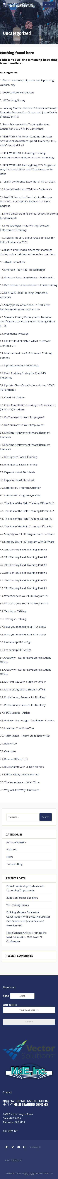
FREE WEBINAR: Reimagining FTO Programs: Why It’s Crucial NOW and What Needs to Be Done (28, 169)
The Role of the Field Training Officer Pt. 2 (29, 503)
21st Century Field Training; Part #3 (25, 549)
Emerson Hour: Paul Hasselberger (24, 269)
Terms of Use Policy (13, 1160)
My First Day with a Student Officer (25, 681)
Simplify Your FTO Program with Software (29, 534)
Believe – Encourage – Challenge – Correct (29, 720)
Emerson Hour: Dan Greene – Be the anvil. (29, 277)
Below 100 (10, 743)
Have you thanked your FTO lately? (25, 626)
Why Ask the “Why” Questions (21, 790)
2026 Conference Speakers (18, 92)
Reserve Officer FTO (16, 759)
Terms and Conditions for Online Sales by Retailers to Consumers (29, 1174)
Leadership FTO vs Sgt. (17, 642)
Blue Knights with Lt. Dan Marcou (24, 766)
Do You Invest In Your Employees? (24, 417)
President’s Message (16, 333)
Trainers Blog (14, 864)
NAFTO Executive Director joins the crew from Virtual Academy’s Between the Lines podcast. (26, 201)
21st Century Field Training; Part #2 (25, 565)
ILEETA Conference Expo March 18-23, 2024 (29, 181)
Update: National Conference (21, 365)
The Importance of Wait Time (21, 782)
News (9, 856)
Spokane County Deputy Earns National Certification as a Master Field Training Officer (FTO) (27, 321)
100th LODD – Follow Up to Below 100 (27, 736)
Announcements (16, 842)
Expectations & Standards (19, 472)
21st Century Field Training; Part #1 (25, 580)
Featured (11, 849)
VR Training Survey (14, 100)
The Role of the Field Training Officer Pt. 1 (29, 518)
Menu (49, 4)
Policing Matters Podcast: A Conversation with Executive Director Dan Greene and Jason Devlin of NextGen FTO (28, 112)
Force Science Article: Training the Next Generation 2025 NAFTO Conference (26, 937)
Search (45, 816)
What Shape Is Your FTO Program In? (26, 596)
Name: (6, 995)
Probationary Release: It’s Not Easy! (25, 697)
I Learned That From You (19, 728)
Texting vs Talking (15, 611)
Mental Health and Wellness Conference (28, 189)
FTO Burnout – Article (17, 712)
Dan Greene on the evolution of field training (30, 285)
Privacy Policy (35, 1147)
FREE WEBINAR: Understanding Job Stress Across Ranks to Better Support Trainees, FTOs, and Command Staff (28, 141)
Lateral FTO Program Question (22, 487)
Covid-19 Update (14, 397)
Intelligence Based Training (20, 457)
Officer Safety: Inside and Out (21, 774)
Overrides (10, 751)
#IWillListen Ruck (14, 262)
